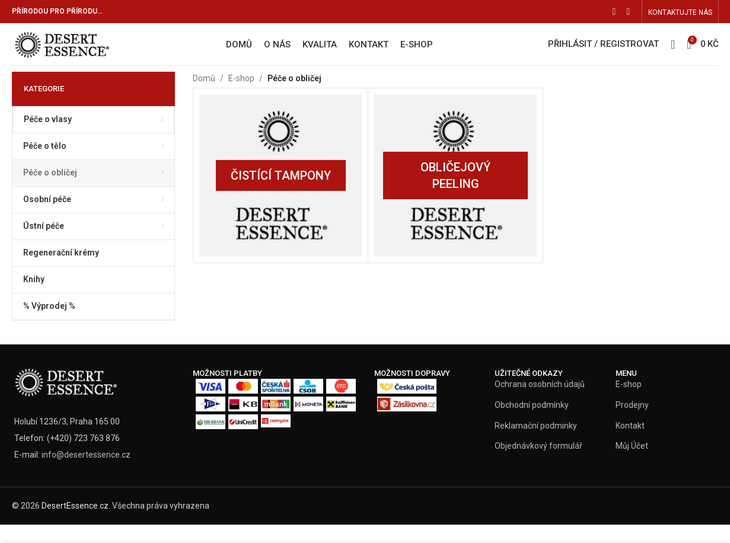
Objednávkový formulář (538, 464)
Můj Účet (632, 464)
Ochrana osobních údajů (540, 402)
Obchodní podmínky (532, 423)
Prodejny (632, 423)
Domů (204, 96)
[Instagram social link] (628, 12)
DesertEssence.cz (75, 524)
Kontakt (630, 444)
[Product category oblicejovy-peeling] (455, 194)
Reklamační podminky (536, 444)
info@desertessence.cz (86, 473)
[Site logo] (84, 53)
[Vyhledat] (673, 54)
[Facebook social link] (614, 12)
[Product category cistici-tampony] (280, 194)
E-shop (241, 96)
